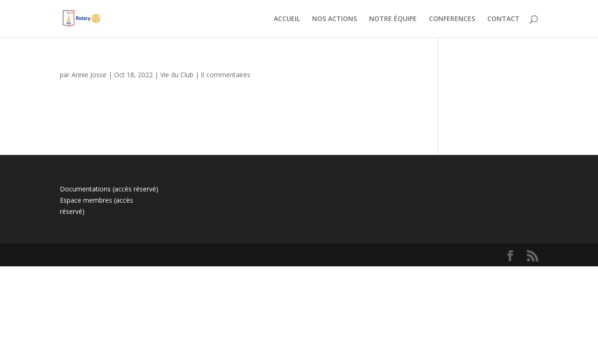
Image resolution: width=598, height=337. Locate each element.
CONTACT (503, 19)
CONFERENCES (452, 19)
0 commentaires (225, 74)
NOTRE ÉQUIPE (393, 19)
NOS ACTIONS (334, 19)
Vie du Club (176, 74)
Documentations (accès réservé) (109, 188)
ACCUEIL (287, 19)
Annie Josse (89, 74)
